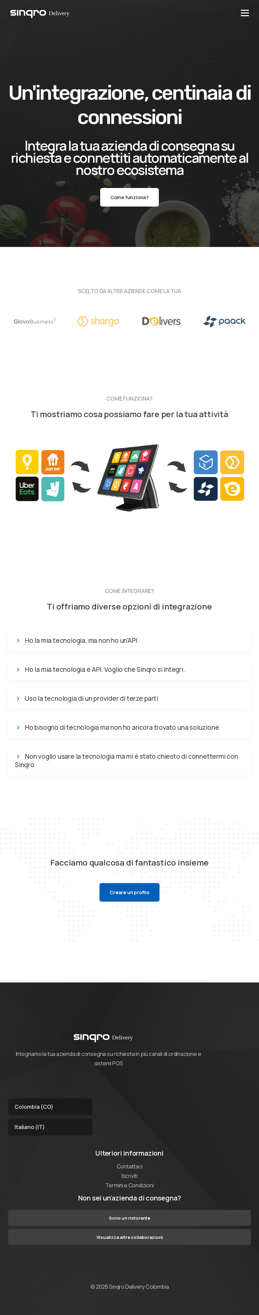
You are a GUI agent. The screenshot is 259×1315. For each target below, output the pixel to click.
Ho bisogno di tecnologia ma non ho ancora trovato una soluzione (122, 727)
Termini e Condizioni (130, 1185)
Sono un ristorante (129, 1218)
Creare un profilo (129, 892)
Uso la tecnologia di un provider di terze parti (91, 698)
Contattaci (130, 1166)
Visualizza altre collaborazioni (129, 1237)
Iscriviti (129, 1176)
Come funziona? (129, 197)
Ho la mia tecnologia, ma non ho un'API (81, 640)
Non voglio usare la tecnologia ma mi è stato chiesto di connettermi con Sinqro (126, 760)
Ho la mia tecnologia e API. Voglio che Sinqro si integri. (105, 669)
